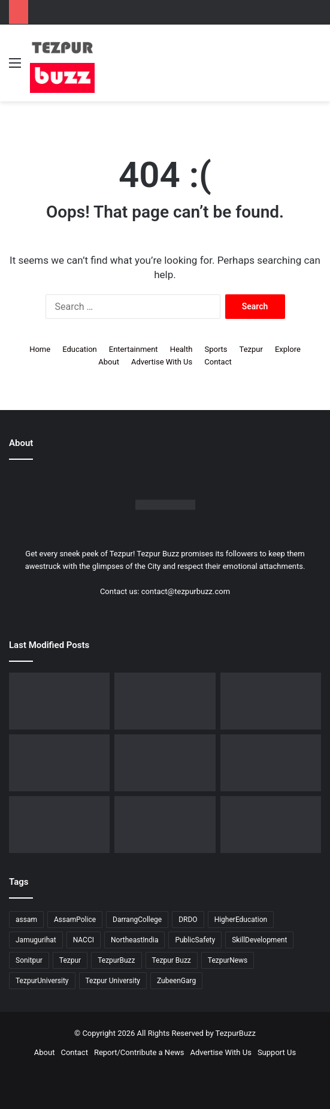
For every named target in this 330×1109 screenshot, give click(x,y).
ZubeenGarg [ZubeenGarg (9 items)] (176, 981)
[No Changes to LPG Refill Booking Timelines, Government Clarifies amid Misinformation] (164, 762)
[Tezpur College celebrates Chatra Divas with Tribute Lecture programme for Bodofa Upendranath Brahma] (59, 762)
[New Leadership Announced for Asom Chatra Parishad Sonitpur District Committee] (270, 762)
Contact (217, 361)
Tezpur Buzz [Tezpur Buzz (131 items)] (171, 960)
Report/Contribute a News (139, 1052)
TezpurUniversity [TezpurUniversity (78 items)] (42, 981)
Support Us (277, 1052)
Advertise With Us (161, 361)
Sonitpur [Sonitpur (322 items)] (29, 960)
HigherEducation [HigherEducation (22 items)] (240, 919)
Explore (288, 349)
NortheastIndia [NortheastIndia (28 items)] (134, 940)
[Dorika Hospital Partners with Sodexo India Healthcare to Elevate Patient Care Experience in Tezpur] (164, 701)
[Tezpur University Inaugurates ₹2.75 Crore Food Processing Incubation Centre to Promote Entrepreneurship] (164, 824)
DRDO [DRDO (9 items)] (187, 919)
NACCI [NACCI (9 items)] (83, 940)
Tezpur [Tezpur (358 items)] (70, 960)
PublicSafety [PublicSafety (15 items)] (195, 940)
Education (79, 349)
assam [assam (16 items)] (26, 919)
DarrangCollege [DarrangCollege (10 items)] (137, 919)
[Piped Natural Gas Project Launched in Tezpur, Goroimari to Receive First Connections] (59, 824)
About (108, 361)
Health (181, 349)
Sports (215, 349)
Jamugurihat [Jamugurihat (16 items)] (36, 940)
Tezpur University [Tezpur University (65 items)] (113, 981)
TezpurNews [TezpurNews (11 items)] (227, 960)
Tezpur (251, 349)
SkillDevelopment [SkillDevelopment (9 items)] (259, 940)
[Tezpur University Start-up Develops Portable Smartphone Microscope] (59, 701)
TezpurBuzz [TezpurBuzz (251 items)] (116, 960)
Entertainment (133, 349)
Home (39, 349)
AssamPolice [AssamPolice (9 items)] (75, 919)
